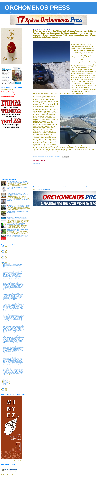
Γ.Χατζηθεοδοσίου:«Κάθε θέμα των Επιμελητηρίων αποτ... (13, 326)
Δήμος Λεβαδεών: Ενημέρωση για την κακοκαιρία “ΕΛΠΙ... (13, 285)
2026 (3, 390)
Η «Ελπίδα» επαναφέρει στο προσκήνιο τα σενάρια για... (13, 361)
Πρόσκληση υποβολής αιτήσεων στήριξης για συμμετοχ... (13, 310)
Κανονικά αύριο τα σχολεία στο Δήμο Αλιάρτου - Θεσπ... (13, 368)
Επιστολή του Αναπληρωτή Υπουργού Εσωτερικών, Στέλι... (13, 339)
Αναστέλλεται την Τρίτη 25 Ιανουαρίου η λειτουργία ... (12, 274)
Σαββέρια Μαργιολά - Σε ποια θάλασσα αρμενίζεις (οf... (13, 352)
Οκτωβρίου (5, 383)
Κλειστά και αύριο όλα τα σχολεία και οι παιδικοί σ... (12, 287)
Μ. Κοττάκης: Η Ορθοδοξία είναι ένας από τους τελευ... (12, 276)
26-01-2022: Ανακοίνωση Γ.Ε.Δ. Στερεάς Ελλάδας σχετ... (13, 294)
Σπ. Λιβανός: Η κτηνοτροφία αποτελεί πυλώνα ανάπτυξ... (13, 325)
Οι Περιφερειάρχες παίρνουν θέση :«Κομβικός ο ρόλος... (13, 342)
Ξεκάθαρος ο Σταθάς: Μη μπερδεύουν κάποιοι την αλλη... (13, 358)
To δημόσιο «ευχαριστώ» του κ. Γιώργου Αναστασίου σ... (13, 332)
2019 (3, 258)
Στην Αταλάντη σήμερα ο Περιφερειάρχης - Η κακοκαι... (12, 286)
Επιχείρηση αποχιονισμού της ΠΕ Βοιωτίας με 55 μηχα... (13, 271)
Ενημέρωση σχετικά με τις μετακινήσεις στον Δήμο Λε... (13, 268)
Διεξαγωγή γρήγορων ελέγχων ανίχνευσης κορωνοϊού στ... (13, 321)
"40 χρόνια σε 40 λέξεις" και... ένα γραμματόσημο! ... (12, 336)
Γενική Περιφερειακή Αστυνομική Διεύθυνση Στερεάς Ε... (13, 277)
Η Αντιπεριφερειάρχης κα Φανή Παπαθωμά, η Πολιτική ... (13, 335)
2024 (3, 388)
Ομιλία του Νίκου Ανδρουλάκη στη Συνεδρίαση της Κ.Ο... (13, 349)
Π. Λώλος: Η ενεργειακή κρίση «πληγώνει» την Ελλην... (13, 330)
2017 (3, 256)
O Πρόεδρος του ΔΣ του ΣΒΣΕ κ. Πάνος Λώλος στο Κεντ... (13, 372)
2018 (3, 257)
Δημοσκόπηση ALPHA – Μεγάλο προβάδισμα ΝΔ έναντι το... (14, 303)
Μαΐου (4, 378)
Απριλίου (5, 376)
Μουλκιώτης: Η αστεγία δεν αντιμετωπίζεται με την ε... (12, 301)
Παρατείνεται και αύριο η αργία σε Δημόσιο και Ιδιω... (12, 289)
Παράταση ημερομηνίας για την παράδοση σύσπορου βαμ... (13, 337)
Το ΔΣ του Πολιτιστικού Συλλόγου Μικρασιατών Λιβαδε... (13, 279)
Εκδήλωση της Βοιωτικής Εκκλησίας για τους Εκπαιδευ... (13, 320)
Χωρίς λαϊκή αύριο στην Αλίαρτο (8, 314)
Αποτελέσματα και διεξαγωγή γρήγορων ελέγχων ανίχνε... (13, 369)
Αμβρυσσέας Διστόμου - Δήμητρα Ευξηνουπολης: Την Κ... (13, 350)
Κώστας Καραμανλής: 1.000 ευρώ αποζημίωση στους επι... (13, 282)
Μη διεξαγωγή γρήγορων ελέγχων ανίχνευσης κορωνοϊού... (13, 344)
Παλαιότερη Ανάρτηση (91, 186)
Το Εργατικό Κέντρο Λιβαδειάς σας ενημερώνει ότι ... (12, 305)
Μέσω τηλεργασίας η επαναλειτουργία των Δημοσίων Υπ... (13, 307)
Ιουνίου (4, 379)
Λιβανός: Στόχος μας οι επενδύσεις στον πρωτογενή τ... (13, 311)
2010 (3, 247)
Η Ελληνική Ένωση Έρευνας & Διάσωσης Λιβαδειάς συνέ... (13, 284)
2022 (3, 262)
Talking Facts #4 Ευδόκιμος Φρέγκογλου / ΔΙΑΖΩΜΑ (12, 297)
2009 (3, 246)
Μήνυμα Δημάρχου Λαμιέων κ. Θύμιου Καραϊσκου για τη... (13, 353)
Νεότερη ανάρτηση (37, 186)
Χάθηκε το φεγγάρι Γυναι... (8, 292)
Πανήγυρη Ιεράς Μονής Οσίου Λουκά (9, 351)
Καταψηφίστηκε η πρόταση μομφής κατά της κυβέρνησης (13, 357)
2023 (3, 387)
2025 (3, 389)
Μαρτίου (5, 375)
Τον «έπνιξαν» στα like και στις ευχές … (10, 331)
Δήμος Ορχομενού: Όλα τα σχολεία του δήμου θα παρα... (13, 306)
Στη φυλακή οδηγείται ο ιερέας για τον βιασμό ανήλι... (12, 288)
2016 (3, 255)
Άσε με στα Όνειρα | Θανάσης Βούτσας (10, 343)
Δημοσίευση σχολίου (37, 163)
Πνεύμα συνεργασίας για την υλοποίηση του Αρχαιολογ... (13, 264)
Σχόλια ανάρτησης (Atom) (44, 189)
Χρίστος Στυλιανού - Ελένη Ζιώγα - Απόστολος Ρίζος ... (12, 373)
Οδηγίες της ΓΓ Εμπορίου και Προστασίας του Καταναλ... (13, 267)
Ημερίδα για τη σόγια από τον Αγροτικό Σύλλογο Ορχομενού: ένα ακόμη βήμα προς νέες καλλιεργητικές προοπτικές (18, 194)
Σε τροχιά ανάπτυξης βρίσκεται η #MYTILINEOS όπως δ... (13, 328)
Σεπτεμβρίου (5, 382)
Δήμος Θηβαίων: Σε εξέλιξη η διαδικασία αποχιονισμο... (13, 340)
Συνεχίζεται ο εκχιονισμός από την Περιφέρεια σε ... (12, 272)
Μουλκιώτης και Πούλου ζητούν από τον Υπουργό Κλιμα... (13, 304)
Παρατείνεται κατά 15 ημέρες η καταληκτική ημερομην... (13, 309)
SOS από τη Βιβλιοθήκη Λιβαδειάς (9, 354)
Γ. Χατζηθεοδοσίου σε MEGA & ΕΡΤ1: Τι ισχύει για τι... (12, 317)
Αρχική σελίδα (64, 186)
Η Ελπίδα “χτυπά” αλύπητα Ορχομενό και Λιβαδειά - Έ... (13, 266)
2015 (3, 253)
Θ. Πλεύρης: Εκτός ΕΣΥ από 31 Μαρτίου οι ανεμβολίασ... (13, 371)
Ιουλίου (4, 380)
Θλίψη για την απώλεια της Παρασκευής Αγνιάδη (11, 298)
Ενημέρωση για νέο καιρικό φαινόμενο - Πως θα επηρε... (13, 341)
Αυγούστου (5, 381)
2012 (3, 250)
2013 (3, 251)
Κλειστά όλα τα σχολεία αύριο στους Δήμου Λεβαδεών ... (13, 300)
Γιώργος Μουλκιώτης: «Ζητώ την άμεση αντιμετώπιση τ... (13, 362)
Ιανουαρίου (5, 263)
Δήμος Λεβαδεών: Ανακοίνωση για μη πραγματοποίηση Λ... (13, 327)
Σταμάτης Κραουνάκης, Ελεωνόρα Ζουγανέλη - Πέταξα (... (13, 278)
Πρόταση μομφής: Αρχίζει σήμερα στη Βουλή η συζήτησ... (13, 322)
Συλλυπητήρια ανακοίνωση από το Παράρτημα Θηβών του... (13, 293)
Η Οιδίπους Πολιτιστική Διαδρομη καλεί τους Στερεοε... (12, 360)
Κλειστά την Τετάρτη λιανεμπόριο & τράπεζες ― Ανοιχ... (13, 283)
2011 (3, 249)
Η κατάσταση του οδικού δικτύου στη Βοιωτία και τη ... (12, 265)
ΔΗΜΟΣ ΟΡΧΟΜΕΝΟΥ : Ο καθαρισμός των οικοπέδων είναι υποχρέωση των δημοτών (18, 230)
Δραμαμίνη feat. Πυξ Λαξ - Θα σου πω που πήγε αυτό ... (13, 319)
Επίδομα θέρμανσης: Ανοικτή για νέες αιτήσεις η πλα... (12, 295)
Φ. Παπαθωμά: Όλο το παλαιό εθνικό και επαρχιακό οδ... (13, 290)
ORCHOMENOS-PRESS (37, 7)
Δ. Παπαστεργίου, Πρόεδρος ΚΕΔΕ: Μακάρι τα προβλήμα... (13, 347)
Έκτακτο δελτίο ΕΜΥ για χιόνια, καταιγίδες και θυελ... (12, 338)
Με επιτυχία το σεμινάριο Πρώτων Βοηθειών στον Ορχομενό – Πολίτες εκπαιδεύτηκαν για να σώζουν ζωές (18, 182)
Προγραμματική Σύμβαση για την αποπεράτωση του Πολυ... (13, 329)
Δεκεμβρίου (5, 385)
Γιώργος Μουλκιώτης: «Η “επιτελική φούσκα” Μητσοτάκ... (13, 346)
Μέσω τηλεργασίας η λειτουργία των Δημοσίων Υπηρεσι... (13, 316)
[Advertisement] (65, 174)
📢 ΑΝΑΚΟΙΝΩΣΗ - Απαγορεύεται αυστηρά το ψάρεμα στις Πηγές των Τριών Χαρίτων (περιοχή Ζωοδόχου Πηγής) (18, 206)
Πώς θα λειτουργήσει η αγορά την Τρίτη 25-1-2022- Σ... (13, 275)
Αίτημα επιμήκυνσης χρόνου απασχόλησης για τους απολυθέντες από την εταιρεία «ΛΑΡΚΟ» (17, 224)
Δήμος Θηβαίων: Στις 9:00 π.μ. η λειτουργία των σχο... (12, 370)
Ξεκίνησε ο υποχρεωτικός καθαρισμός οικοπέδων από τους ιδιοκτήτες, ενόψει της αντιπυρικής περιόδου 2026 (18, 236)
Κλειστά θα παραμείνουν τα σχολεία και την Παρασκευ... (13, 318)
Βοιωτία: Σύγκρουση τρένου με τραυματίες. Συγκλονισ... (13, 273)
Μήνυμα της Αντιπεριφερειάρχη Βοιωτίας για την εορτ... (13, 359)
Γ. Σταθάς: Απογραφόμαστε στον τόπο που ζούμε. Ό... (12, 333)
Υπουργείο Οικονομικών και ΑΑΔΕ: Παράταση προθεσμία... (13, 296)
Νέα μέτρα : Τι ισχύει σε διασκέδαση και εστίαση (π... (12, 364)
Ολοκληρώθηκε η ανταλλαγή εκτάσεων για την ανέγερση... (13, 315)
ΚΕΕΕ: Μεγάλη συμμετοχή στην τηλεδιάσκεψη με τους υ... (13, 308)
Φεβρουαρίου (6, 374)
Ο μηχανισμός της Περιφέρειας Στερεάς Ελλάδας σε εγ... (13, 348)
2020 (3, 259)
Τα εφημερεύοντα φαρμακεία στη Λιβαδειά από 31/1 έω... (13, 363)
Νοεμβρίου (5, 384)
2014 (3, 252)
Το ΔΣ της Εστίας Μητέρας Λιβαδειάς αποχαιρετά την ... (13, 299)
